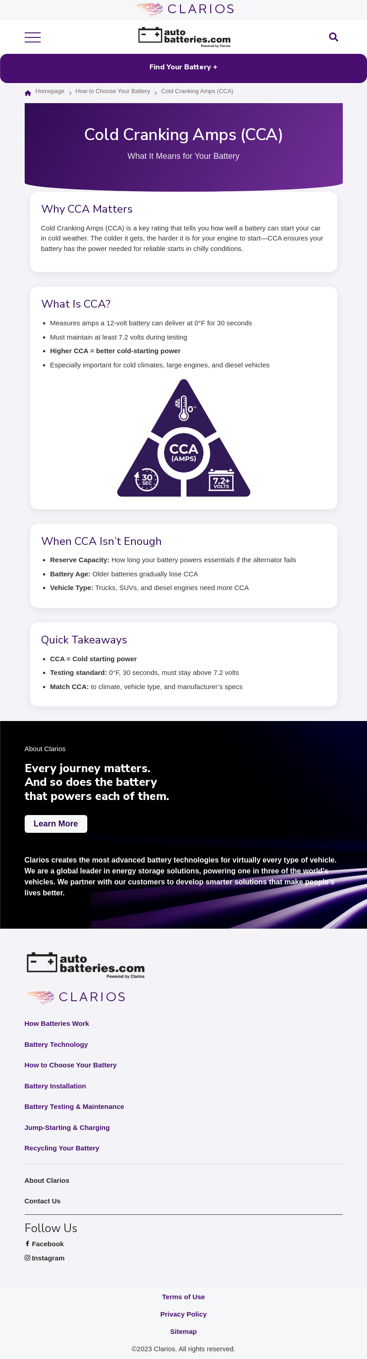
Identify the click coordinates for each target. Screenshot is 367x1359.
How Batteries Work (57, 1023)
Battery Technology (56, 1044)
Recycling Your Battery (62, 1148)
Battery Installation (55, 1086)
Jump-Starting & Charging (67, 1127)
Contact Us (43, 1201)
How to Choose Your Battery (112, 91)
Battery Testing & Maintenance (74, 1106)
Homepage (50, 91)
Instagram (57, 1258)
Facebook (57, 1244)
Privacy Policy (183, 1314)
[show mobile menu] (33, 37)
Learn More (56, 823)
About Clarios (47, 1180)
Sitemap (183, 1331)
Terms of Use (183, 1297)
